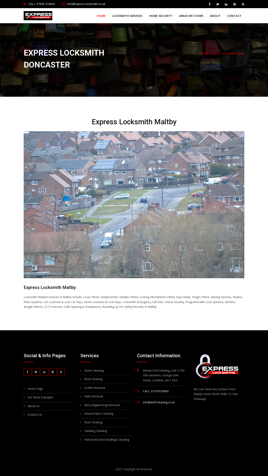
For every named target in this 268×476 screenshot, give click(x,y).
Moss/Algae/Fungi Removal (102, 405)
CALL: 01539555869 (156, 391)
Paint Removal (93, 396)
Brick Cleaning (93, 379)
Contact (234, 16)
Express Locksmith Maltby (227, 53)
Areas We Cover (191, 16)
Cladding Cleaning (95, 431)
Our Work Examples (40, 398)
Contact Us (35, 415)
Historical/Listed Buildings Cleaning (106, 439)
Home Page (35, 389)
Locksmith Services (127, 16)
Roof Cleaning (93, 422)
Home (101, 16)
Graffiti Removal (94, 388)
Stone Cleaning (94, 370)
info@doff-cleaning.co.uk (159, 402)
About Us (34, 406)
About (215, 16)
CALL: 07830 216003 (39, 4)
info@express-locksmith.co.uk (83, 4)
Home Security (160, 16)
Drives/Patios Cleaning (98, 413)
